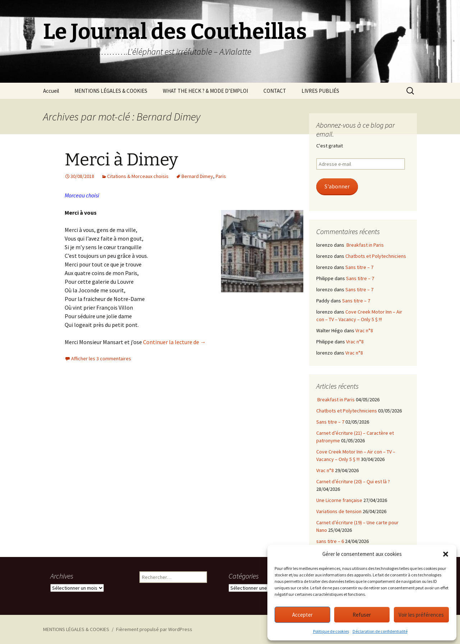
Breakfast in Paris (364, 245)
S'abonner (337, 186)
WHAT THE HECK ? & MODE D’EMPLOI (205, 90)
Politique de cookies (331, 631)
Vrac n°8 (364, 330)
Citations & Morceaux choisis (138, 176)
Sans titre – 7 (359, 267)
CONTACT (274, 90)
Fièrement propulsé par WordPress (154, 629)
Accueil (51, 90)
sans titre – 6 (330, 541)
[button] (445, 554)
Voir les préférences (421, 614)
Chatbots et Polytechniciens (375, 256)
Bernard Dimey (197, 176)
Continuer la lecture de (174, 342)
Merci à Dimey (121, 159)
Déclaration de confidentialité (380, 631)
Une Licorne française (339, 500)
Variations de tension (339, 511)
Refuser (362, 614)
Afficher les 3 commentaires (101, 358)
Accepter (302, 614)
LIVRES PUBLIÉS (320, 90)
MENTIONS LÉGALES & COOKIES (110, 90)
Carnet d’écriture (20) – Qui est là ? (353, 481)
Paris (221, 176)
